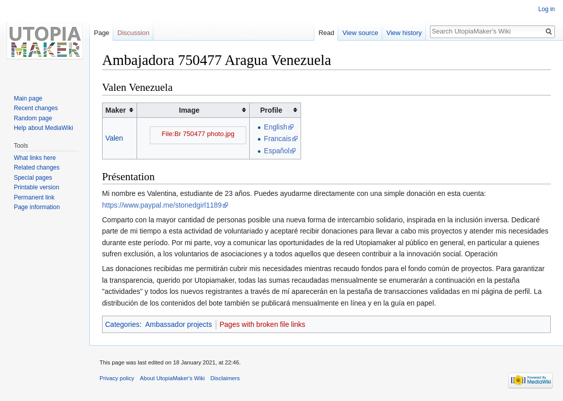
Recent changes (36, 108)
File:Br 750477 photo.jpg (198, 134)
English (275, 127)
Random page (33, 118)
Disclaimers (225, 378)
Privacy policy (117, 378)
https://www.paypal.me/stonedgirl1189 (162, 205)
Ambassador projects (178, 324)
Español (277, 151)
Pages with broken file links (263, 324)
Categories (122, 324)
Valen (114, 138)
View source (360, 33)
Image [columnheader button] (189, 110)
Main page (28, 98)
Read (326, 33)
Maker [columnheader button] (116, 110)
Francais (277, 139)
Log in (546, 9)
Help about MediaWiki (43, 127)
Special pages (33, 177)
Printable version (36, 187)
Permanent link (34, 197)
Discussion (133, 33)
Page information (37, 207)
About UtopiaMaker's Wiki (172, 378)
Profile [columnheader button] (271, 110)
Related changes (36, 167)
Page (101, 33)
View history (404, 33)
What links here (35, 157)
